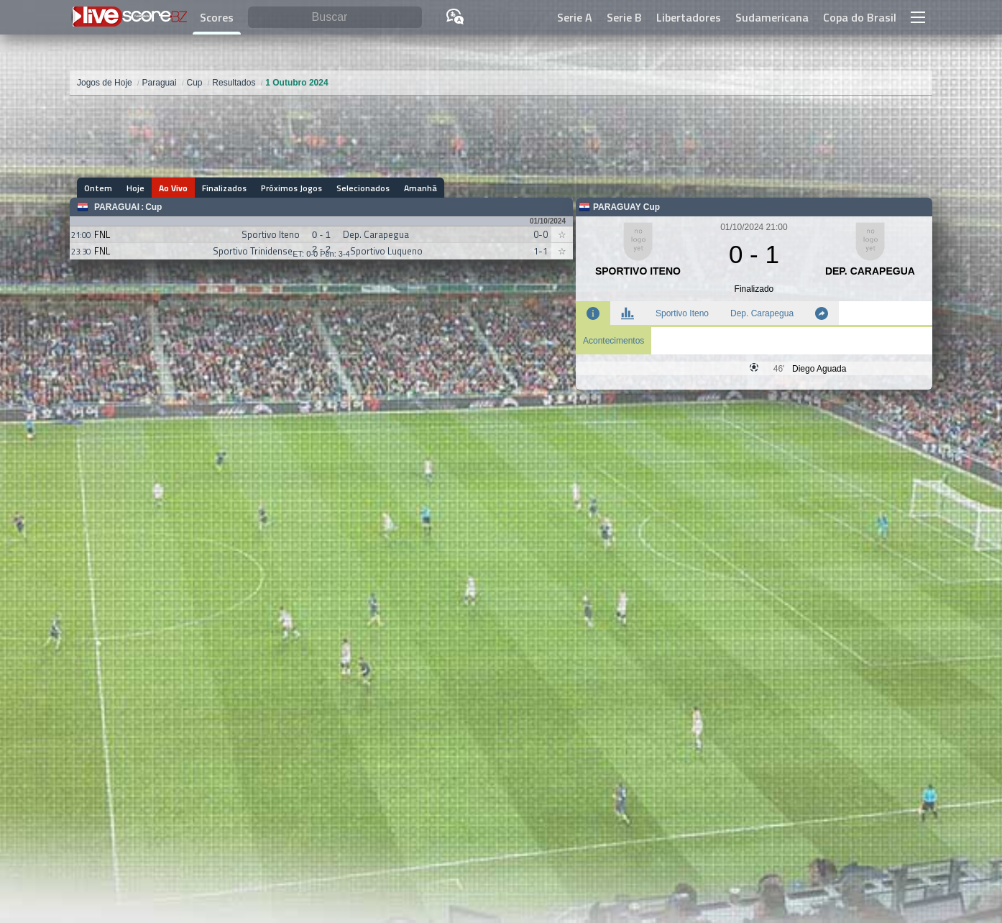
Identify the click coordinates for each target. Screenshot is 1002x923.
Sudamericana (772, 17)
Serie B (624, 17)
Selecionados (363, 188)
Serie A (574, 17)
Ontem (98, 188)
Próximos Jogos (291, 188)
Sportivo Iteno (682, 313)
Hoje (135, 188)
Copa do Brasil (859, 17)
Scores (217, 17)
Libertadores (688, 17)
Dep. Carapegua (762, 313)
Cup (153, 207)
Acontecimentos (613, 341)
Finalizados (224, 188)
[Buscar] (335, 17)
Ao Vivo (173, 188)
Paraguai (116, 207)
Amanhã (420, 188)
